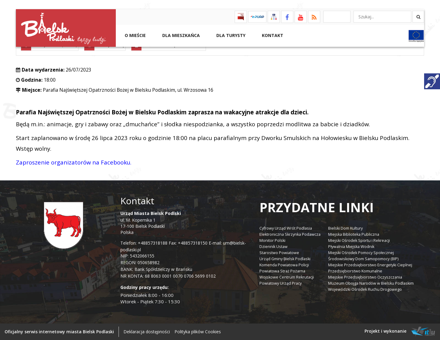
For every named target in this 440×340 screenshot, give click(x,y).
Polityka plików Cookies (197, 331)
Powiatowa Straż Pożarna (282, 271)
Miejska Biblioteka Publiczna (353, 234)
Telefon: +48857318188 (143, 243)
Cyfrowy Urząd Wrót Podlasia (285, 228)
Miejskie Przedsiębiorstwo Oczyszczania (365, 277)
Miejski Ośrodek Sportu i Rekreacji (359, 240)
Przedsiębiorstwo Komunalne (355, 271)
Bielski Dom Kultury (345, 228)
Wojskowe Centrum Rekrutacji (286, 277)
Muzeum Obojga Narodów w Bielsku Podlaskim (371, 283)
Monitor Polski (272, 240)
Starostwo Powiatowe (279, 252)
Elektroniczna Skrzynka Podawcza (290, 234)
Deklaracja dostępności (146, 331)
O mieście (134, 35)
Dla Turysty (230, 35)
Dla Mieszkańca (180, 35)
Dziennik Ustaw (273, 246)
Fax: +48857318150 (188, 243)
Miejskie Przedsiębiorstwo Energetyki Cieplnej (370, 265)
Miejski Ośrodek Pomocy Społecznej (361, 252)
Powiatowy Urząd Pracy (280, 283)
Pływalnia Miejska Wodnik (351, 246)
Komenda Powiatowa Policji (284, 265)
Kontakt (272, 35)
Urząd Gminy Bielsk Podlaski (284, 258)
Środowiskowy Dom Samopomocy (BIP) (363, 258)
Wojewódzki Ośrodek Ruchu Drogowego (365, 289)
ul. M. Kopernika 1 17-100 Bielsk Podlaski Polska (150, 222)
